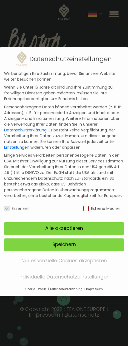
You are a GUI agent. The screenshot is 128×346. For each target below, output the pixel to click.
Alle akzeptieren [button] (64, 222)
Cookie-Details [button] (36, 283)
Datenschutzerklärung (25, 124)
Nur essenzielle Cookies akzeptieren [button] (64, 255)
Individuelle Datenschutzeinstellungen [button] (64, 271)
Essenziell (16, 203)
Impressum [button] (94, 283)
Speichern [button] (64, 238)
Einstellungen (16, 141)
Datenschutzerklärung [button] (66, 283)
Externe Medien (101, 203)
